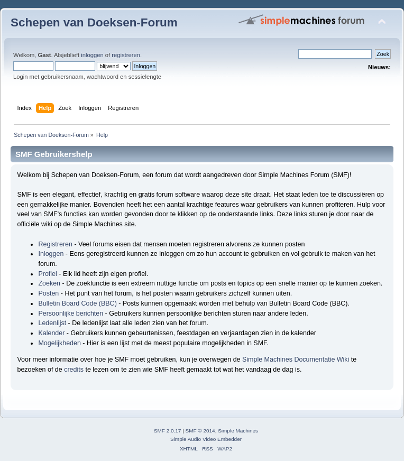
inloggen (92, 55)
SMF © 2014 (200, 431)
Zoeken (49, 283)
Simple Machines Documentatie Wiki (295, 359)
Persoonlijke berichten (70, 313)
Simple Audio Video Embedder (206, 439)
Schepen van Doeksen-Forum (94, 22)
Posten (48, 293)
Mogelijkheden (59, 343)
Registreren (55, 244)
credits (74, 369)
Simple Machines (238, 431)
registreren (126, 55)
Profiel (47, 274)
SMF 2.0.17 (167, 431)
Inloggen (50, 253)
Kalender (51, 333)
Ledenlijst (52, 323)
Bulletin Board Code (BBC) (77, 303)
